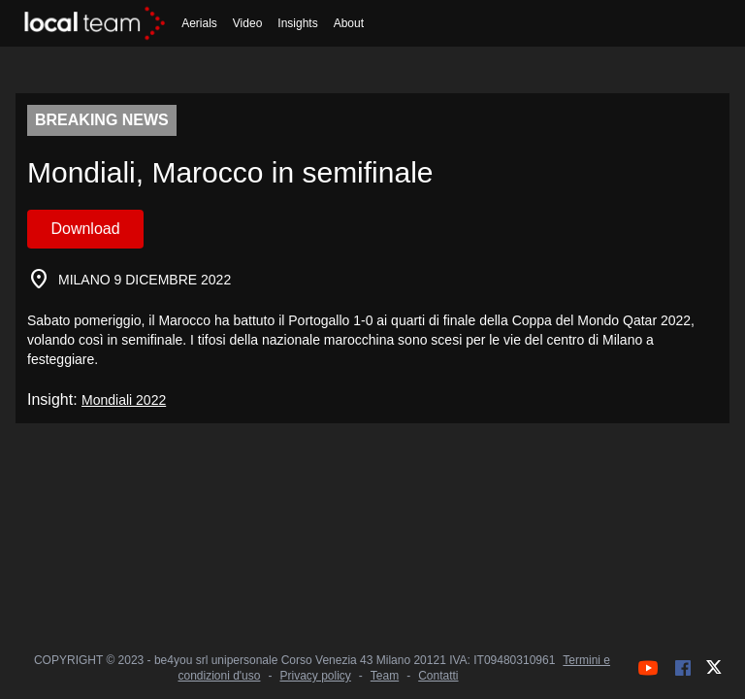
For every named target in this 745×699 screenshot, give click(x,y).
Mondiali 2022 (123, 400)
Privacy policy (314, 675)
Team (385, 675)
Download (84, 228)
